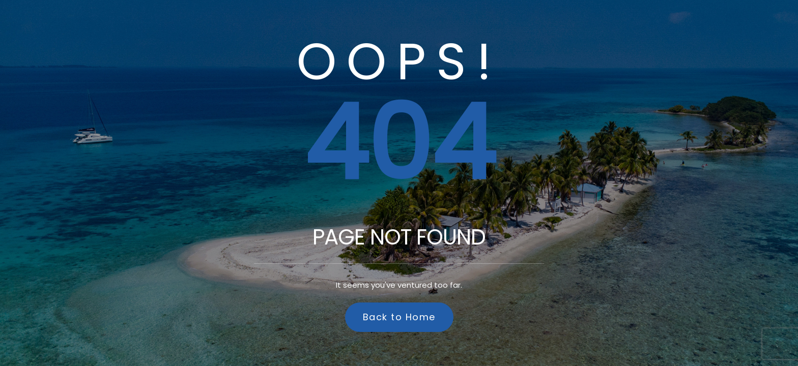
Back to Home (399, 317)
